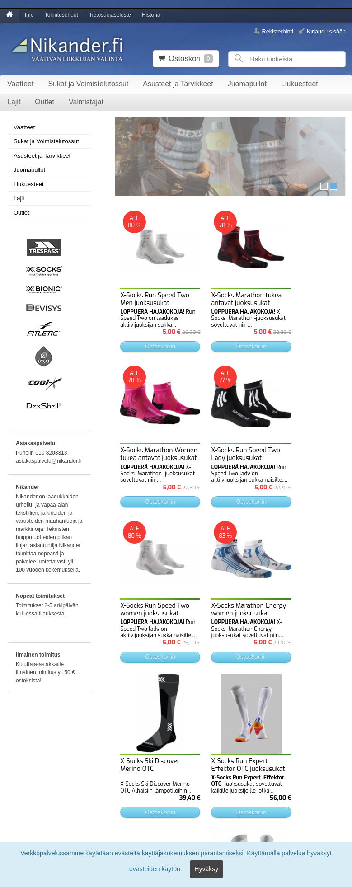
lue (189, 785)
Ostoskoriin (144, 313)
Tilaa (113, 802)
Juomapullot (247, 84)
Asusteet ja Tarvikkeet (178, 84)
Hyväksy (206, 871)
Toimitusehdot (61, 15)
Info (29, 15)
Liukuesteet (299, 84)
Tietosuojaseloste (110, 15)
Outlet (44, 102)
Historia (151, 15)
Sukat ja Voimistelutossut (88, 84)
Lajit (13, 102)
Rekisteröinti (277, 31)
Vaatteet (20, 84)
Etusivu (14, 744)
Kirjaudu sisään (326, 31)
